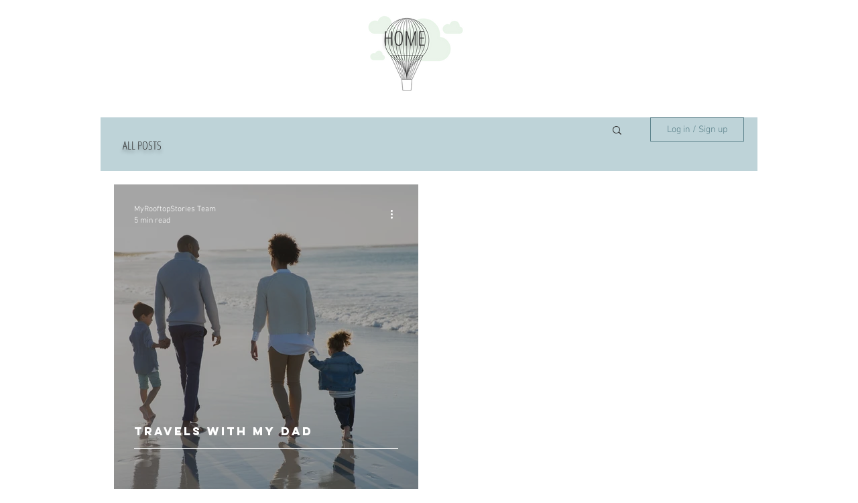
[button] (617, 131)
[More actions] (396, 214)
